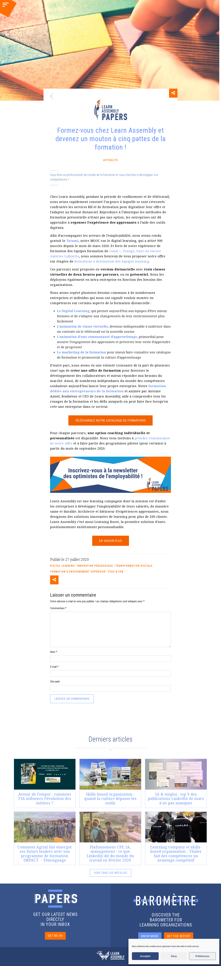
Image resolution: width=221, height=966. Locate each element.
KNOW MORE (149, 936)
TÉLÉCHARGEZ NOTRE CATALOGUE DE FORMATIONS (110, 420)
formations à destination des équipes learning (111, 261)
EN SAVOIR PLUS (110, 541)
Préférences (202, 956)
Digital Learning (62, 565)
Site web (55, 681)
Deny (174, 956)
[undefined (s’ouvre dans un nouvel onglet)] (72, 241)
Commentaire (58, 608)
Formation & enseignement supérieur (77, 571)
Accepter (145, 956)
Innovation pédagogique (95, 565)
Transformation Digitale (134, 565)
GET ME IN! (55, 935)
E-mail (54, 666)
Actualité (110, 160)
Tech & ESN (115, 571)
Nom (53, 652)
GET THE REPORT (178, 936)
